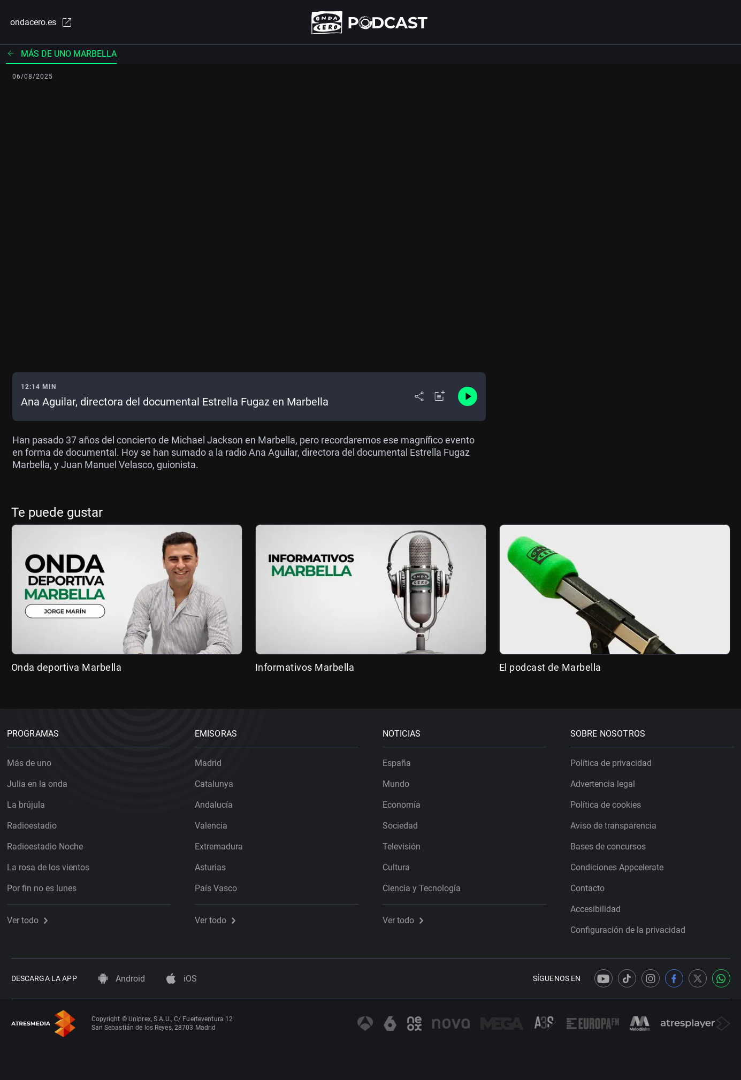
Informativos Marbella (305, 669)
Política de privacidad (615, 759)
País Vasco (220, 884)
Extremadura (223, 843)
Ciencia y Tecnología (426, 884)
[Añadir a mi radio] (439, 399)
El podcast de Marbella (550, 669)
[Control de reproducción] (467, 399)
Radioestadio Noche (49, 843)
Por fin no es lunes (46, 884)
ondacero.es (36, 23)
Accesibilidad (600, 905)
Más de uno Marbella (61, 56)
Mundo (400, 780)
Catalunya (218, 780)
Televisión (406, 843)
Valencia (215, 822)
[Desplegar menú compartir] (419, 399)
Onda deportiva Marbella (66, 669)
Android (121, 979)
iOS (181, 979)
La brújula (30, 801)
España (401, 759)
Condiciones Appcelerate (621, 864)
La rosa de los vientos (52, 864)
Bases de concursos (612, 843)
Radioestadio (36, 822)
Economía (406, 801)
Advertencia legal (607, 780)
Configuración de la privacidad (632, 926)
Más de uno (33, 759)
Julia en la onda (41, 780)
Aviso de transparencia (618, 822)
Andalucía (218, 801)
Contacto (592, 884)
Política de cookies (610, 801)
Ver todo (31, 917)
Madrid (212, 759)
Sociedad (404, 822)
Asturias (214, 864)
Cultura (400, 864)
